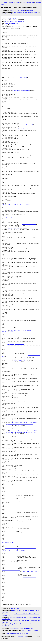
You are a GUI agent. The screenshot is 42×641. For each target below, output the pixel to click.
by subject (35, 630)
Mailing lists (12, 2)
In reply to (36, 12)
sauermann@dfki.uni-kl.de (29, 224)
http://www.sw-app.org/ (29, 577)
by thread (29, 630)
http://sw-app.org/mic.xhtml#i (18, 78)
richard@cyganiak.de (27, 125)
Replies (13, 14)
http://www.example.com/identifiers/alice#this (25, 422)
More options (29, 10)
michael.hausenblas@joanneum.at (14, 21)
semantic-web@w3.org (27, 2)
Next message (18, 12)
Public (18, 2)
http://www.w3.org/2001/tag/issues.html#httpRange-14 (20, 548)
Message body (15, 10)
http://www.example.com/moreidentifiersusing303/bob (24, 431)
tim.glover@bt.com (12, 18)
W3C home (4, 2)
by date (24, 630)
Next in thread (6, 14)
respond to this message (16, 628)
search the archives (25, 633)
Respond (22, 10)
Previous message (28, 12)
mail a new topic (28, 628)
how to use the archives (12, 633)
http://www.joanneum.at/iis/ (13, 217)
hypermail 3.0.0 (22, 636)
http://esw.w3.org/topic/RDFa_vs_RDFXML (13, 551)
